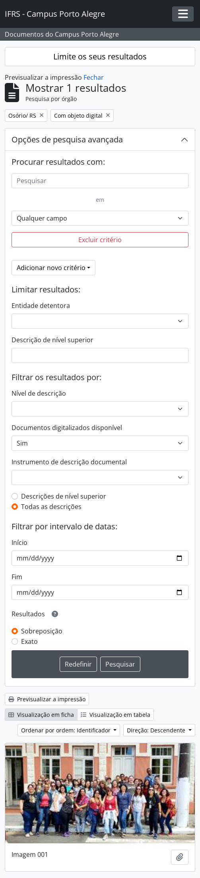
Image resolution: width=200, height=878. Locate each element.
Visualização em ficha (41, 714)
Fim (17, 576)
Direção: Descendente (157, 730)
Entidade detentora (41, 305)
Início (19, 542)
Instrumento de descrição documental (69, 462)
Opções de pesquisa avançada (67, 139)
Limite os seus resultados (100, 56)
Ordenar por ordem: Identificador (66, 730)
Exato (29, 641)
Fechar (93, 77)
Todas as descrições (51, 506)
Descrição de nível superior (52, 339)
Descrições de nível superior (63, 496)
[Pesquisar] (100, 180)
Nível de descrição (39, 393)
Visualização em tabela (115, 714)
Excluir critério (100, 239)
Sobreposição (41, 631)
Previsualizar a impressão (46, 699)
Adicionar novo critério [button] (51, 267)
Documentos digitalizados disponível (67, 427)
